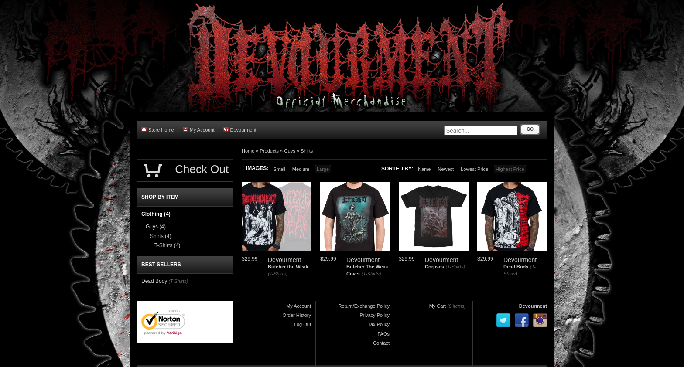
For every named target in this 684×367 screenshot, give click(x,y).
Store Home (157, 130)
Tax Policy (379, 324)
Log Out (302, 324)
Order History (297, 315)
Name (424, 169)
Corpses (434, 266)
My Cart (437, 306)
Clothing (156, 214)
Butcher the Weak (288, 266)
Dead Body (515, 266)
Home (248, 150)
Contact (381, 343)
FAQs (383, 333)
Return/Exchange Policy (364, 306)
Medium (300, 169)
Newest (446, 169)
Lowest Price (474, 169)
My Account (199, 130)
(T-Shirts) (277, 273)
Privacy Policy (375, 315)
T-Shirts (167, 245)
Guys (289, 150)
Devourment (239, 130)
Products (269, 150)
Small (279, 169)
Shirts (307, 150)
